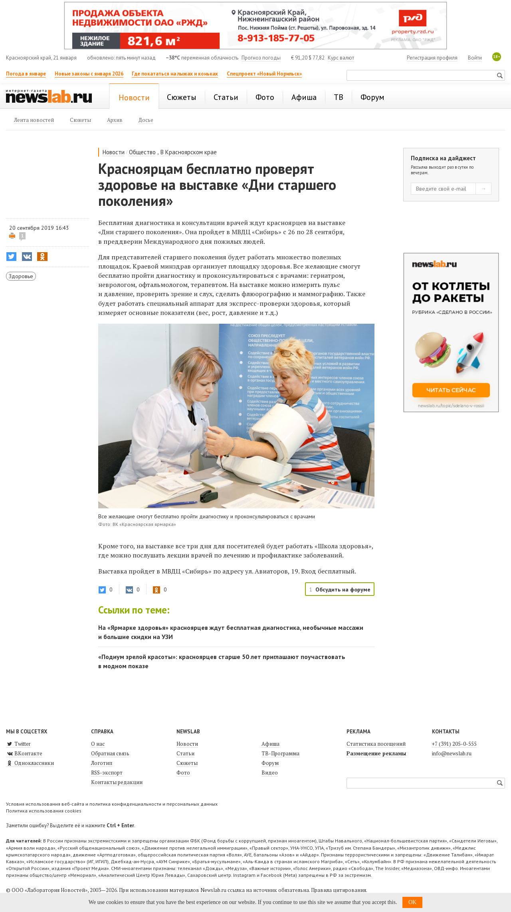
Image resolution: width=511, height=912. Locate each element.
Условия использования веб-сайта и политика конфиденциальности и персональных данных (112, 804)
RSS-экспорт (107, 772)
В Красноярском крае (188, 152)
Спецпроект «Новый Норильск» (264, 73)
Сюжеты (187, 763)
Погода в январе (26, 73)
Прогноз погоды (261, 57)
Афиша (270, 743)
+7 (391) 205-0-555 (454, 743)
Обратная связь (110, 753)
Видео (269, 772)
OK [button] (412, 902)
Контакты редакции (117, 782)
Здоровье (21, 276)
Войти (475, 57)
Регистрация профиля (432, 57)
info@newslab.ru (451, 753)
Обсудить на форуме (342, 589)
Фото (183, 772)
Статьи (185, 753)
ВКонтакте (24, 753)
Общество (142, 152)
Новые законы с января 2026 (89, 73)
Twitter (18, 743)
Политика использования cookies (43, 811)
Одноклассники (30, 763)
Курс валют (341, 57)
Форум (270, 763)
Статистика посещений (376, 743)
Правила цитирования (338, 890)
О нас (98, 743)
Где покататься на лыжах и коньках (175, 73)
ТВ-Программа (280, 753)
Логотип (101, 763)
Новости (114, 152)
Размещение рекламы (376, 753)
